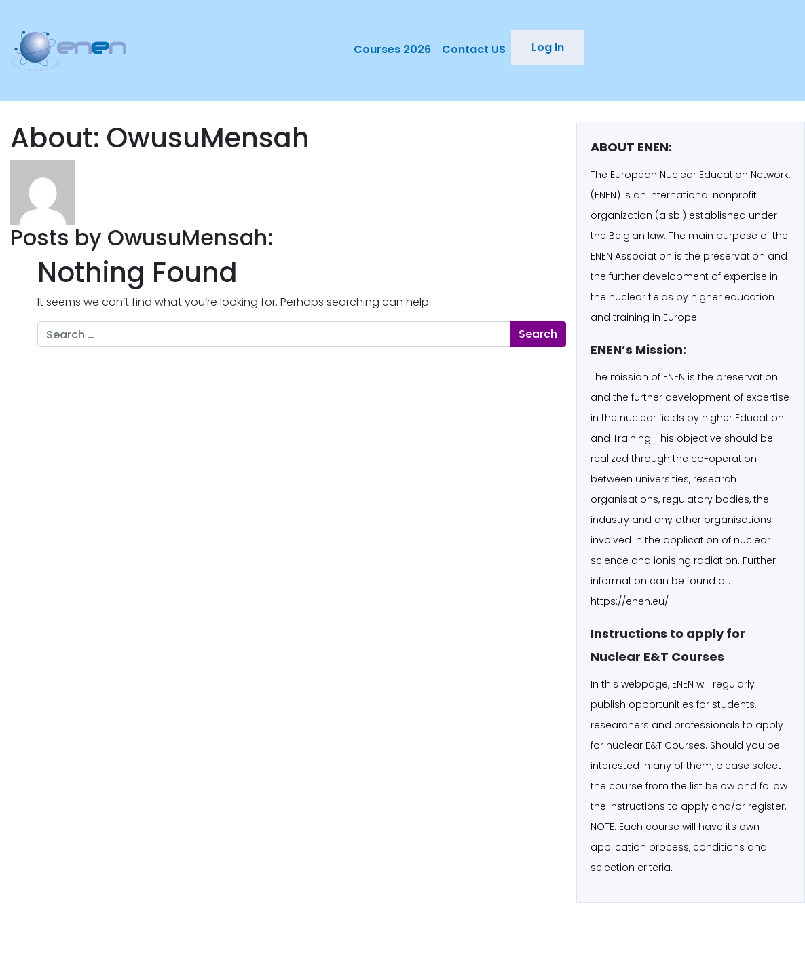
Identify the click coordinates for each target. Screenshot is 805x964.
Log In (547, 47)
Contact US (474, 49)
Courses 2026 (392, 49)
